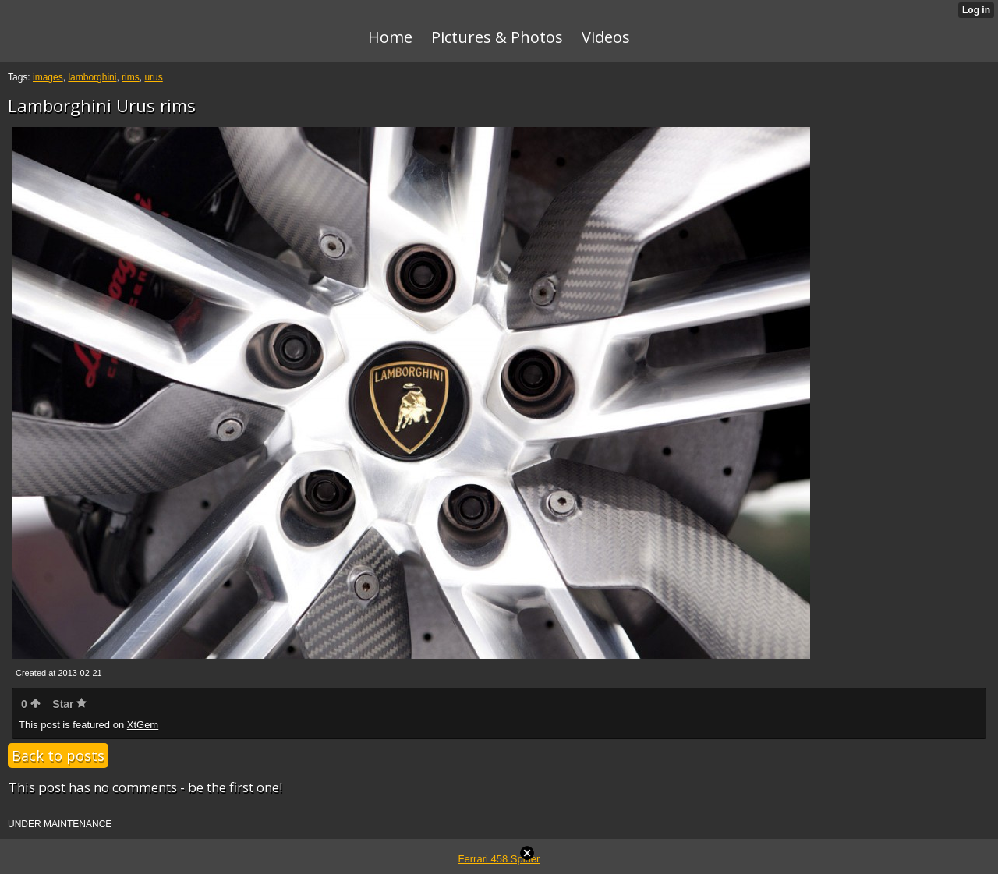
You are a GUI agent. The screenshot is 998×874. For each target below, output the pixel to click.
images (48, 77)
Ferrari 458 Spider (499, 859)
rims (131, 77)
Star (69, 704)
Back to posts (58, 755)
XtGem (142, 725)
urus (153, 77)
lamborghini (92, 77)
